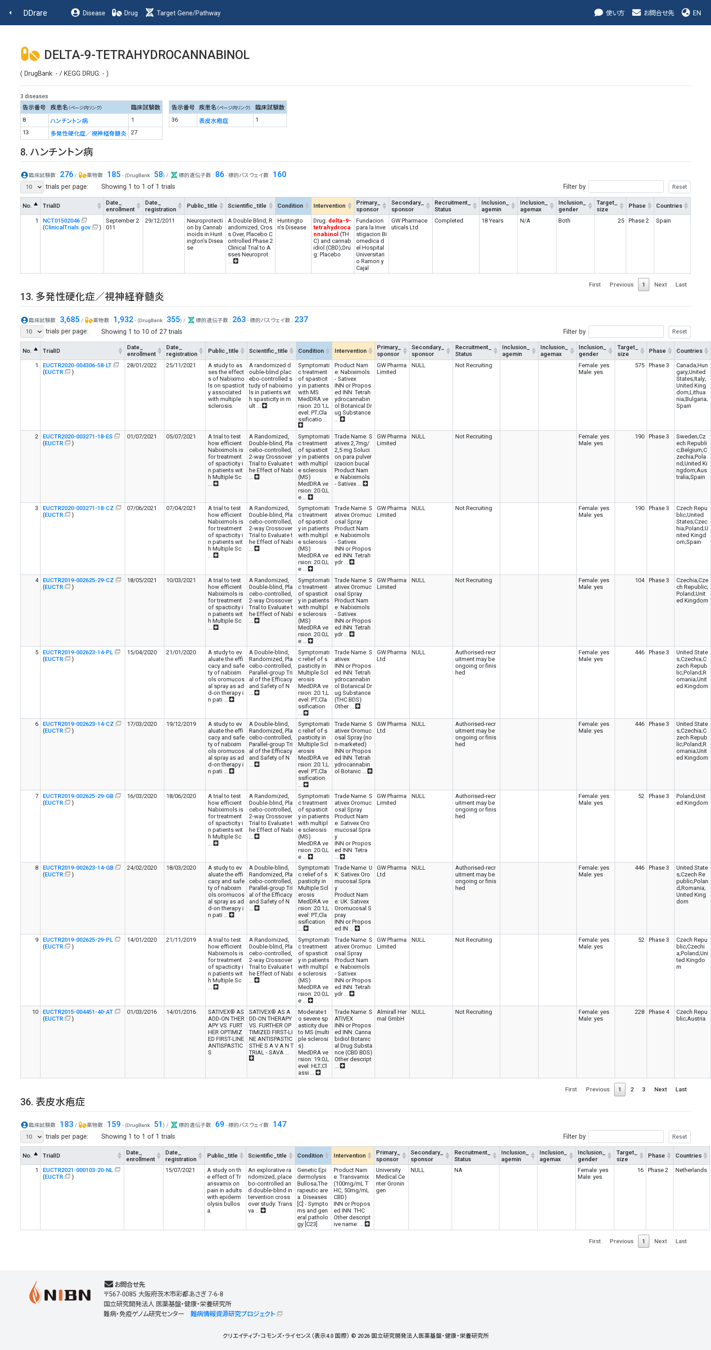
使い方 (609, 13)
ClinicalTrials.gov (68, 227)
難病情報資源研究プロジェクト (232, 1314)
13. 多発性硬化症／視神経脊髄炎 (92, 296)
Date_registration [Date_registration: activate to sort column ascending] (160, 206)
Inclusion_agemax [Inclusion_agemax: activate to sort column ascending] (534, 206)
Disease (87, 13)
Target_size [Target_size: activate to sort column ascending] (607, 206)
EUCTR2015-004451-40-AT (78, 1011)
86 (219, 174)
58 (158, 174)
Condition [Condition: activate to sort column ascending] (290, 205)
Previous (622, 284)
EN (690, 13)
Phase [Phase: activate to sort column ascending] (637, 205)
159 (114, 1124)
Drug (125, 13)
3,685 (70, 319)
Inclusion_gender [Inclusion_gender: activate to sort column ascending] (572, 206)
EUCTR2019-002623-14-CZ (78, 724)
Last (681, 284)
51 (158, 1124)
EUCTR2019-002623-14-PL (78, 652)
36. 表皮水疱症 (52, 1102)
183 (66, 1124)
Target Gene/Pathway (182, 13)
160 (279, 174)
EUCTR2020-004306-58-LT (77, 365)
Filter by (627, 186)
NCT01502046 (61, 220)
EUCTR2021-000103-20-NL (78, 1170)
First (595, 284)
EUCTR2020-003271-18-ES (78, 436)
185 (114, 174)
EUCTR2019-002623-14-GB (78, 867)
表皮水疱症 (213, 121)
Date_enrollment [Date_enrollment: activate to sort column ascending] (120, 206)
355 (173, 319)
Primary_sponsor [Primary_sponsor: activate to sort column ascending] (368, 206)
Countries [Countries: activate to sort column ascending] (669, 205)
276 (66, 174)
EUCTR (54, 372)
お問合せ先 (652, 13)
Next (660, 284)
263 (239, 319)
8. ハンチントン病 (56, 152)
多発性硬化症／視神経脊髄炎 (88, 133)
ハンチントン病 (69, 121)
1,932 (123, 319)
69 (219, 1124)
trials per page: (54, 187)
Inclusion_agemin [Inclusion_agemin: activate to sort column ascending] (495, 206)
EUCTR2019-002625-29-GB (78, 796)
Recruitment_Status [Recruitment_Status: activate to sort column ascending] (453, 206)
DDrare (35, 13)
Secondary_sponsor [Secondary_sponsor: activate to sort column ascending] (407, 206)
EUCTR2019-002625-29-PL (78, 939)
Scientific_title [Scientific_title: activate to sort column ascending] (247, 205)
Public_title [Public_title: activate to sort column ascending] (202, 205)
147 (279, 1124)
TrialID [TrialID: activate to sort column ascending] (51, 205)
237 (301, 319)
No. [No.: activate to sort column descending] (27, 205)
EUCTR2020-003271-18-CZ (78, 508)
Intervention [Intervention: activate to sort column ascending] (329, 205)
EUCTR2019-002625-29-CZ (78, 580)
